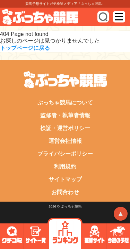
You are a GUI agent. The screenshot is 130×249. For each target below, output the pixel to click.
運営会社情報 (65, 141)
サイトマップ (65, 179)
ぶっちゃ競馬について (65, 102)
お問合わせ (65, 192)
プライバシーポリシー (65, 154)
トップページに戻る (25, 48)
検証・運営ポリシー (65, 128)
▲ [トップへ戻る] (120, 213)
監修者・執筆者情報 (65, 115)
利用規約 (65, 166)
